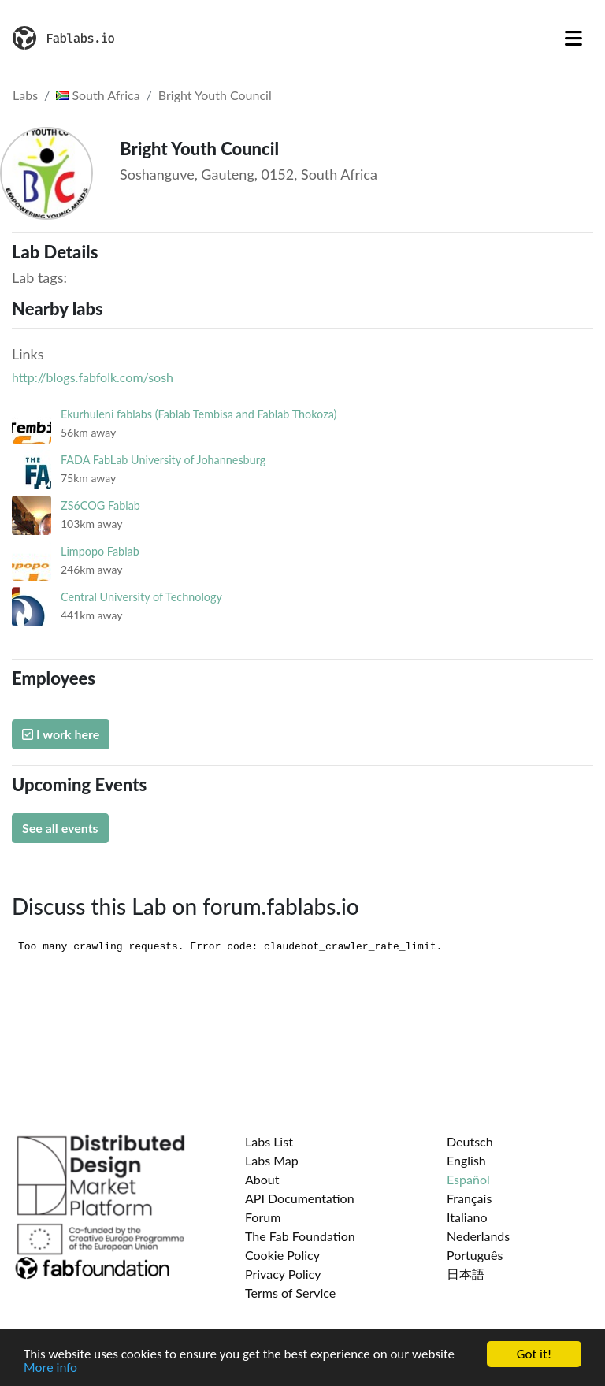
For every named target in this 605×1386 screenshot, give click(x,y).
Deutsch (470, 1141)
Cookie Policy (282, 1254)
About (262, 1179)
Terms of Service (290, 1292)
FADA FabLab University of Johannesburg (163, 459)
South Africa (97, 94)
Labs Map (272, 1160)
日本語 (465, 1273)
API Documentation (299, 1198)
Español (468, 1179)
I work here (60, 733)
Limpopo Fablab (100, 551)
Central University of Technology (141, 597)
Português (475, 1254)
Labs (25, 94)
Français (469, 1198)
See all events (60, 827)
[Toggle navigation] (573, 38)
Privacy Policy (283, 1273)
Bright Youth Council (215, 94)
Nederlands (478, 1235)
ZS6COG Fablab (100, 505)
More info (50, 1369)
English (466, 1160)
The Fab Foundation (300, 1235)
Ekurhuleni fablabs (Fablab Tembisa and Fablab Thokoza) (198, 414)
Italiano (467, 1216)
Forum (262, 1216)
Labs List (269, 1141)
